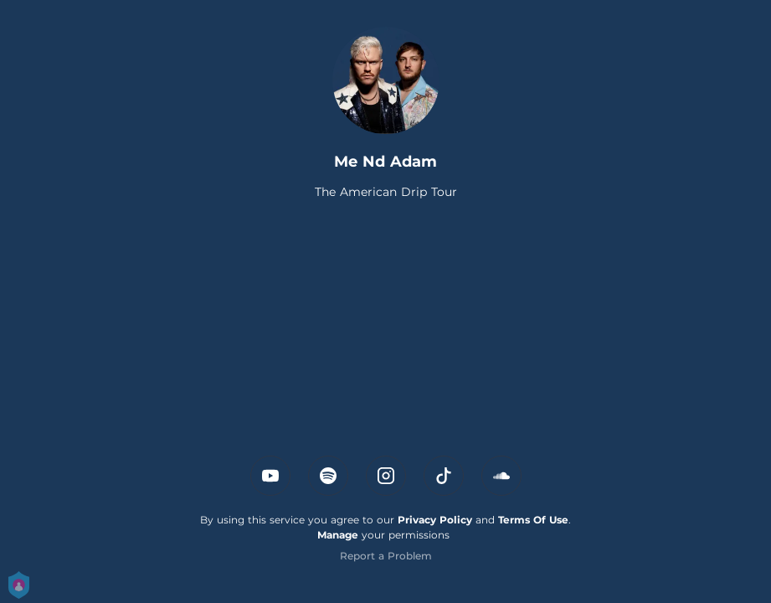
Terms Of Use (533, 519)
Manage (337, 534)
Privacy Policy (435, 519)
